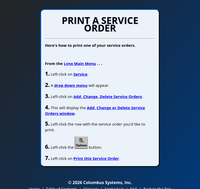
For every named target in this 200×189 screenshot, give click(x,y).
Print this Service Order (96, 158)
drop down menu (71, 85)
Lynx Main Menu (80, 63)
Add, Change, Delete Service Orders (107, 96)
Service (80, 74)
